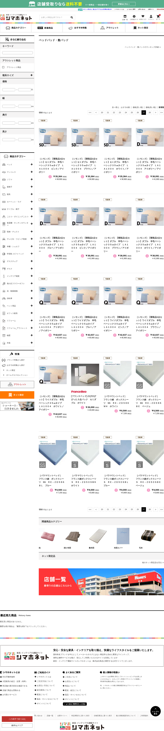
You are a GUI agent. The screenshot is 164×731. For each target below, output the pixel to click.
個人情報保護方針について (126, 715)
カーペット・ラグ (14, 202)
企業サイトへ (62, 715)
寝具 (8, 194)
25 (132, 113)
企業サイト (151, 9)
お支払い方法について (46, 686)
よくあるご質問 (131, 9)
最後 (161, 112)
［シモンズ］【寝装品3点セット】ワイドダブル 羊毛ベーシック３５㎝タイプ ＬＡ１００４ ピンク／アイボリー (116, 324)
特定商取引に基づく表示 (80, 715)
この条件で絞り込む (17, 719)
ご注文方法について (45, 681)
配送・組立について (73, 690)
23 (120, 113)
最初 (90, 112)
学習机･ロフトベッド (15, 254)
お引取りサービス (9, 695)
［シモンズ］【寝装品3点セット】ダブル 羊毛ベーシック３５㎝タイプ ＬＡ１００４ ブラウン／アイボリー (116, 244)
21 (108, 113)
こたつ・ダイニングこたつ (17, 217)
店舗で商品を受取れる (11, 690)
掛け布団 (67, 548)
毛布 (141, 548)
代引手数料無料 (8, 677)
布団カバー (118, 548)
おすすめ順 (125, 107)
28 (150, 113)
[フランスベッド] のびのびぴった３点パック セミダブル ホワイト (83, 399)
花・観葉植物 (12, 291)
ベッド (9, 165)
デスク (9, 269)
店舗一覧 (50, 715)
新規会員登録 (160, 9)
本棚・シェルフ (13, 246)
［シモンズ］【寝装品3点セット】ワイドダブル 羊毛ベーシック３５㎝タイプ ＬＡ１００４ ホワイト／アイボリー (52, 403)
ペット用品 (11, 306)
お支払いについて (72, 681)
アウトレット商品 (11, 67)
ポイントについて (44, 703)
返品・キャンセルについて (47, 699)
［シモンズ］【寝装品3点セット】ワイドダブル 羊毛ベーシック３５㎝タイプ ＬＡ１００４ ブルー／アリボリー (84, 324)
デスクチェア (12, 261)
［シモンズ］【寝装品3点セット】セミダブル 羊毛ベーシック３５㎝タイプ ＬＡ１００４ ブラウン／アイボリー (84, 165)
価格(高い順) (151, 107)
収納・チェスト (13, 232)
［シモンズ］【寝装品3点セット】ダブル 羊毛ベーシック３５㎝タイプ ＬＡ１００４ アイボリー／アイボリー (149, 165)
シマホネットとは (119, 9)
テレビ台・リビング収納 (17, 239)
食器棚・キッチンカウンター (17, 224)
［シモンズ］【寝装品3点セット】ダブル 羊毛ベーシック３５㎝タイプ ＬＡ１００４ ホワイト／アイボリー (149, 244)
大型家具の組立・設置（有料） (14, 681)
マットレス (11, 172)
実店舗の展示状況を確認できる (14, 686)
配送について (42, 694)
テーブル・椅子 (13, 209)
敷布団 (91, 548)
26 (138, 113)
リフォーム (11, 321)
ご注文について (71, 677)
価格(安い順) (138, 107)
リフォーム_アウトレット (17, 328)
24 (126, 113)
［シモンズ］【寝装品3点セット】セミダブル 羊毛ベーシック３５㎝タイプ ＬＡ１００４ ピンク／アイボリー (52, 165)
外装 (8, 343)
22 (114, 113)
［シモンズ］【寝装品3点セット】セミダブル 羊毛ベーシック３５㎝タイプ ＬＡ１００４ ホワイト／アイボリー (116, 165)
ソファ (9, 179)
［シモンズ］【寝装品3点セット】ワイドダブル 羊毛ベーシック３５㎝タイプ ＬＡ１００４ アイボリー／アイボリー (52, 324)
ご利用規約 (144, 715)
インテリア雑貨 (13, 276)
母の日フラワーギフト (16, 284)
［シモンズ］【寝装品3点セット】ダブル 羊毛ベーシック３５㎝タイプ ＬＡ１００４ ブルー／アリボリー (52, 244)
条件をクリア (17, 725)
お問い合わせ (141, 9)
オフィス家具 (12, 313)
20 (102, 113)
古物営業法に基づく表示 (103, 715)
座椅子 (9, 187)
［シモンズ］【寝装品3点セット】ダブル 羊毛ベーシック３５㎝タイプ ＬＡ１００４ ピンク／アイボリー (84, 244)
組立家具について (44, 690)
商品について (70, 686)
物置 (8, 335)
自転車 (9, 298)
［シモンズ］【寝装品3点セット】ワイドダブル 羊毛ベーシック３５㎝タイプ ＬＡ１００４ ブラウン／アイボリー (149, 324)
